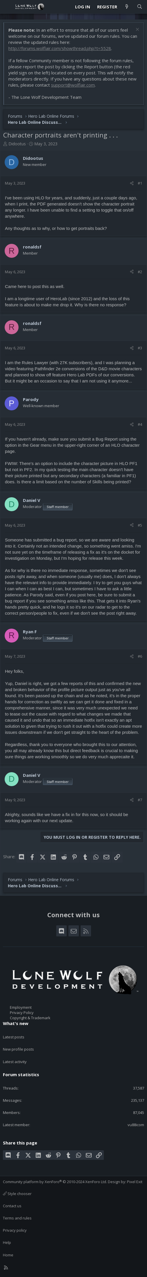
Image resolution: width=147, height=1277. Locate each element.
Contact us (12, 1205)
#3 (140, 347)
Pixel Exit (134, 1181)
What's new (15, 1023)
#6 (140, 656)
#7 (140, 799)
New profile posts (18, 1049)
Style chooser (17, 1193)
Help (7, 1242)
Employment (21, 1007)
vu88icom (136, 1124)
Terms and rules (17, 1218)
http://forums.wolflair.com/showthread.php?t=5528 (59, 48)
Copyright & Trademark (30, 1017)
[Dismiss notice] (136, 30)
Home (8, 1255)
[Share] (132, 183)
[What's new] (127, 7)
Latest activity (15, 1061)
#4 (140, 424)
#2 (140, 271)
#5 (140, 525)
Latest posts (13, 1037)
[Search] (139, 7)
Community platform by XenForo (55, 1181)
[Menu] (7, 6)
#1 (140, 183)
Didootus (17, 143)
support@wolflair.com (73, 85)
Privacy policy (15, 1230)
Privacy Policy (22, 1012)
